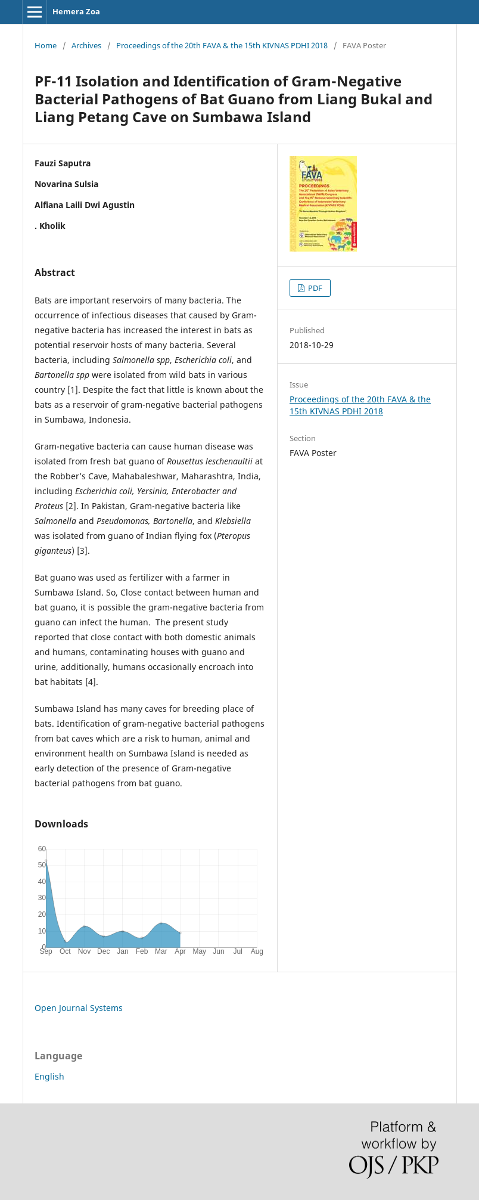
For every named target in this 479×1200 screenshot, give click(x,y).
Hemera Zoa (76, 11)
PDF (314, 288)
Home (46, 45)
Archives (86, 45)
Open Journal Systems (79, 1007)
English (49, 1076)
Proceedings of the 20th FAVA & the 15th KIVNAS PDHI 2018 (222, 45)
